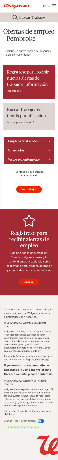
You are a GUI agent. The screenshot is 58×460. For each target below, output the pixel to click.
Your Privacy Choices (30, 421)
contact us (45, 374)
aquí (47, 359)
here (11, 414)
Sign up (29, 282)
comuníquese (12, 316)
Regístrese (13, 90)
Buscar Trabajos (32, 17)
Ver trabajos (29, 189)
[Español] (46, 6)
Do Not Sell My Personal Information (23, 427)
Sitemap (8, 421)
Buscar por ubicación (19, 122)
